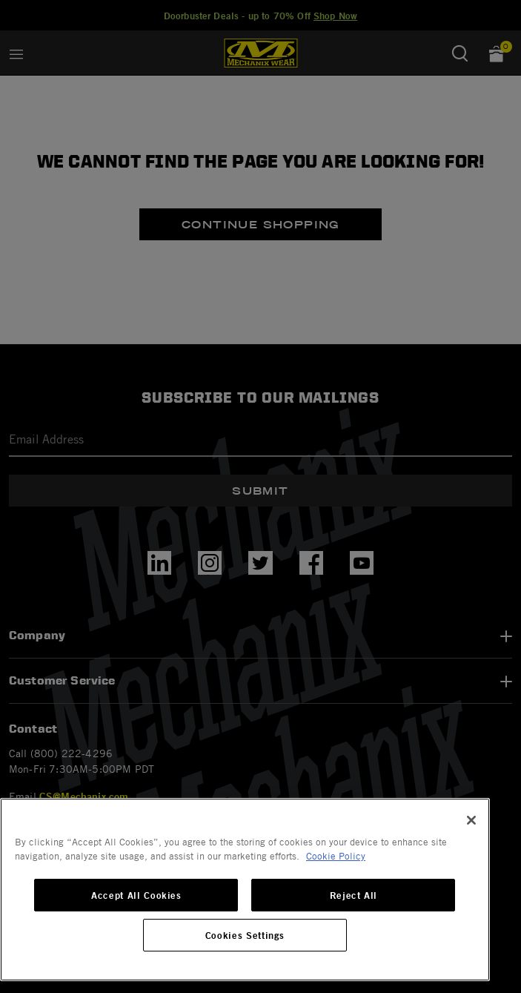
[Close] (471, 820)
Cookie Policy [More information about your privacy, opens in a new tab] (335, 856)
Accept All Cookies (136, 895)
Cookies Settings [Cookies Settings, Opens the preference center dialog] (245, 935)
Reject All (354, 895)
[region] (245, 889)
